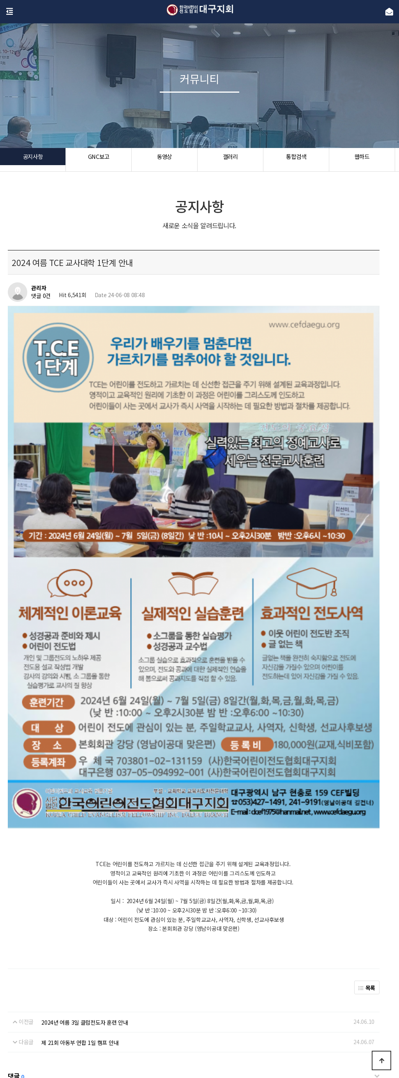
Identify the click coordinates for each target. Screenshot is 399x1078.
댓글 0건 (41, 295)
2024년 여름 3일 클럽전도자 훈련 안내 (84, 829)
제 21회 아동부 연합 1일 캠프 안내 (79, 849)
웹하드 (362, 159)
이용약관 (209, 1024)
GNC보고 (98, 159)
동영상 (164, 159)
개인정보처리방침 (172, 1024)
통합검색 (296, 159)
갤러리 (230, 159)
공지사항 (33, 159)
